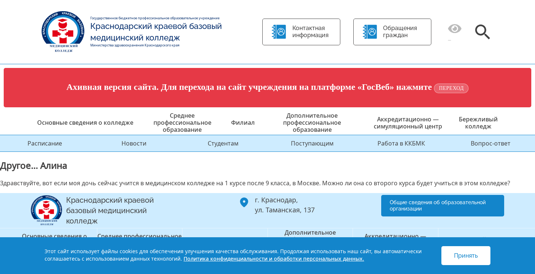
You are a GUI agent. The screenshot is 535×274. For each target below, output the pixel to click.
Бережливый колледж (478, 122)
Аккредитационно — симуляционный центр (408, 122)
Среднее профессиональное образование (182, 122)
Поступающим (312, 143)
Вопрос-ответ (490, 143)
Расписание (44, 143)
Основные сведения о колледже (85, 122)
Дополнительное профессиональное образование (312, 122)
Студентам (223, 143)
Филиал (243, 122)
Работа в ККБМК (401, 143)
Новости (133, 143)
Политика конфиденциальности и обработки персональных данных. (274, 258)
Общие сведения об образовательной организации (438, 205)
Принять (466, 255)
